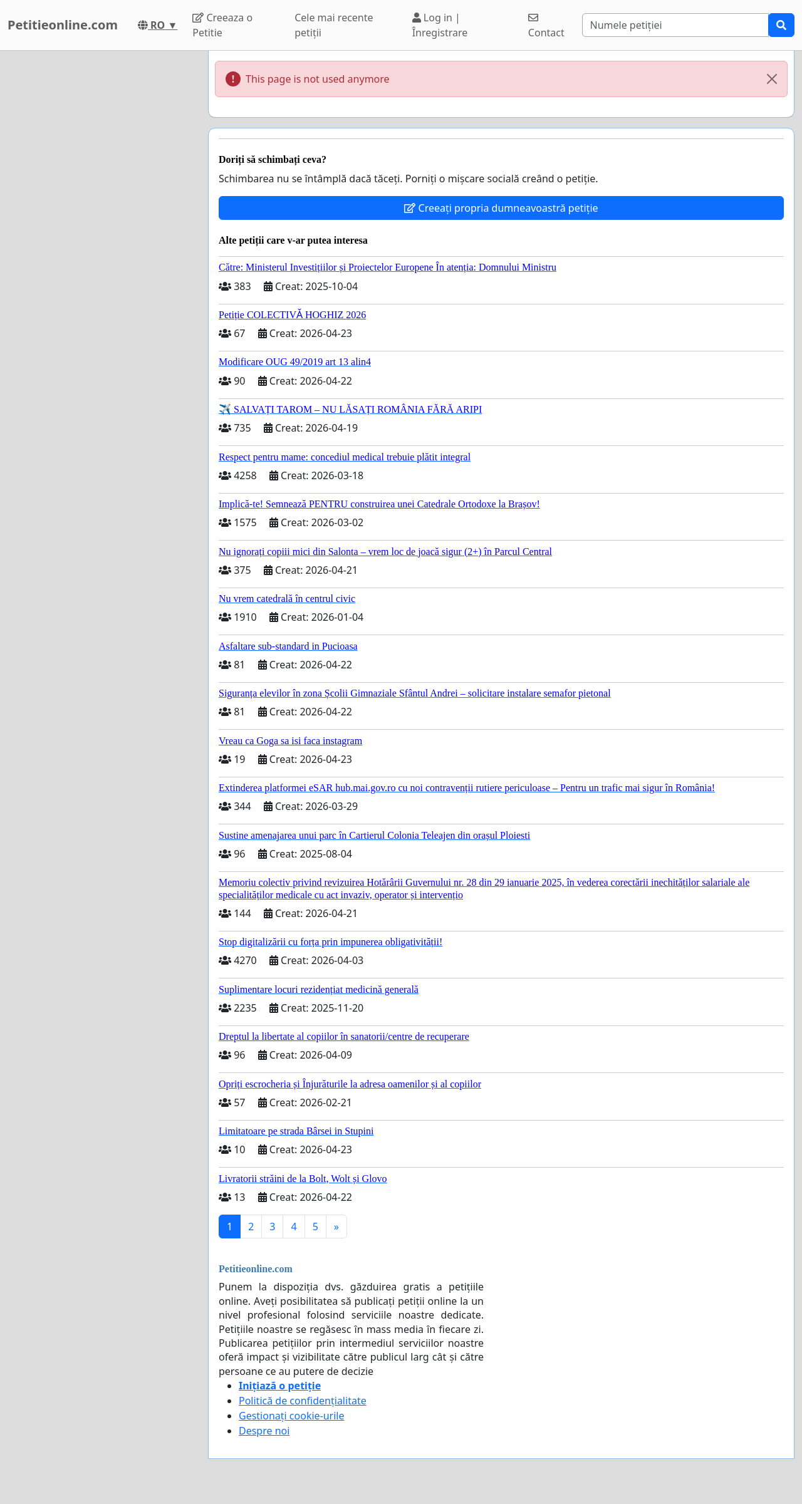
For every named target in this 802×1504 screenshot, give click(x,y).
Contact (546, 26)
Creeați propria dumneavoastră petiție (501, 208)
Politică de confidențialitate (303, 1401)
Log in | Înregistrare (440, 25)
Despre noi (264, 1431)
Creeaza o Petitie (222, 25)
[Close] (772, 78)
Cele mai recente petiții (333, 25)
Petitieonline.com (63, 24)
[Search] (675, 25)
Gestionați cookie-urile (292, 1416)
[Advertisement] (100, 239)
